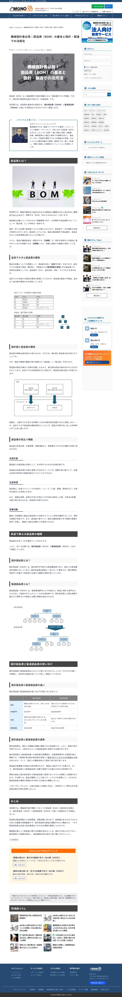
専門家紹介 (73, 972)
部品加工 (86, 130)
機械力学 (101, 118)
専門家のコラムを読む (57, 975)
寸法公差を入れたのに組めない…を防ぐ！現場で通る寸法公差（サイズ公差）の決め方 (64, 937)
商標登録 (41, 989)
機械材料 (86, 122)
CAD (85, 110)
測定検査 (94, 126)
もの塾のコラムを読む (57, 972)
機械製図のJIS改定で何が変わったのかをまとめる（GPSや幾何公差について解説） (64, 927)
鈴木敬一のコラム (96, 130)
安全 (93, 114)
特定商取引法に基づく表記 (55, 989)
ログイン (109, 6)
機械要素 (101, 122)
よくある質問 (15, 978)
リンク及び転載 (70, 989)
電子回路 (106, 130)
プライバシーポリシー (20, 989)
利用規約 (32, 989)
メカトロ (91, 110)
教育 (105, 114)
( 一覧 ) (40, 15)
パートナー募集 (83, 989)
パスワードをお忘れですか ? (93, 78)
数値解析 (86, 118)
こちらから (36, 900)
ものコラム (18, 27)
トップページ (15, 972)
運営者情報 (94, 989)
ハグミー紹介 (74, 975)
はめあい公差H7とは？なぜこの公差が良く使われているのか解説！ (64, 918)
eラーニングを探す (37, 972)
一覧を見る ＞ (97, 228)
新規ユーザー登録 (90, 74)
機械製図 (48, 50)
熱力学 (101, 126)
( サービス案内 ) (61, 15)
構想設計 (94, 118)
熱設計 (107, 126)
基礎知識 (86, 114)
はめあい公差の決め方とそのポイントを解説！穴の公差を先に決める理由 (31, 927)
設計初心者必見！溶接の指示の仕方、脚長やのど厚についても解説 (31, 937)
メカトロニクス (100, 110)
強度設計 (98, 114)
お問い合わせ (106, 11)
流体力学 (86, 126)
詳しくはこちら (19, 865)
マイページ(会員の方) (91, 11)
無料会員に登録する (98, 983)
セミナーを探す (36, 975)
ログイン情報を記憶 (90, 67)
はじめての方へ (16, 975)
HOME (11, 27)
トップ (77, 11)
